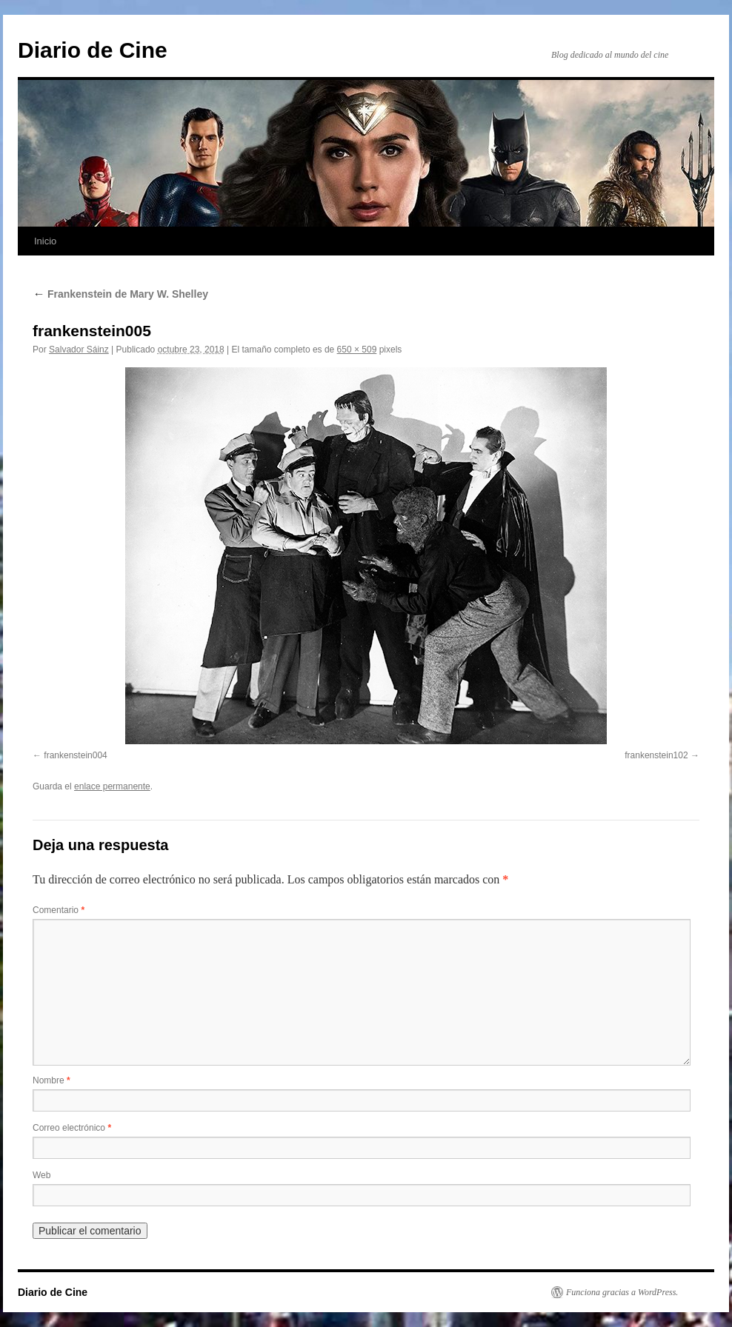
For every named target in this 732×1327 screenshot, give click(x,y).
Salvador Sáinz (79, 349)
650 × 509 (357, 349)
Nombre (51, 1080)
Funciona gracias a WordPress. (622, 1292)
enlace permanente (112, 786)
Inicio (45, 241)
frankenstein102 (656, 755)
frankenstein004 (75, 755)
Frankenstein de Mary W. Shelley (120, 294)
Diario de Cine (92, 50)
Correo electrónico (72, 1128)
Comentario (58, 910)
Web (41, 1175)
